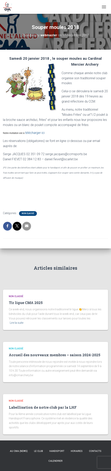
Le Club (38, 451)
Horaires (77, 451)
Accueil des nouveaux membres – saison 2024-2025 (54, 355)
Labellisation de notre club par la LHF (43, 407)
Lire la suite (16, 322)
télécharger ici (34, 133)
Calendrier (55, 461)
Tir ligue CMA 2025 (26, 302)
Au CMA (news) (19, 451)
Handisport (56, 451)
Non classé (28, 213)
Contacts (95, 451)
